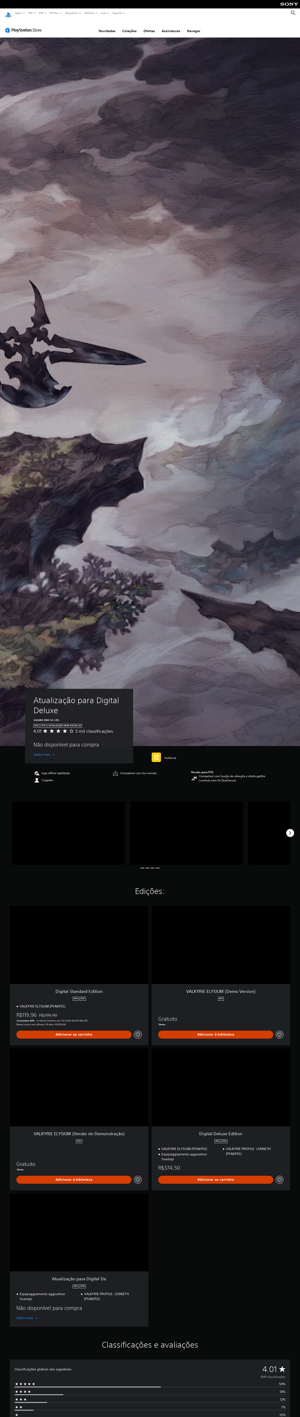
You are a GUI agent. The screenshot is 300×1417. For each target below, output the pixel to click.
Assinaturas (171, 26)
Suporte (117, 13)
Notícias (89, 13)
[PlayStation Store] (24, 25)
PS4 (41, 13)
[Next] (290, 829)
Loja (103, 13)
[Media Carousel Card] (68, 828)
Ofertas (149, 26)
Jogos (18, 13)
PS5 (30, 13)
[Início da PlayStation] (8, 13)
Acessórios (71, 13)
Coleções (129, 26)
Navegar (193, 26)
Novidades (107, 26)
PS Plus (54, 13)
